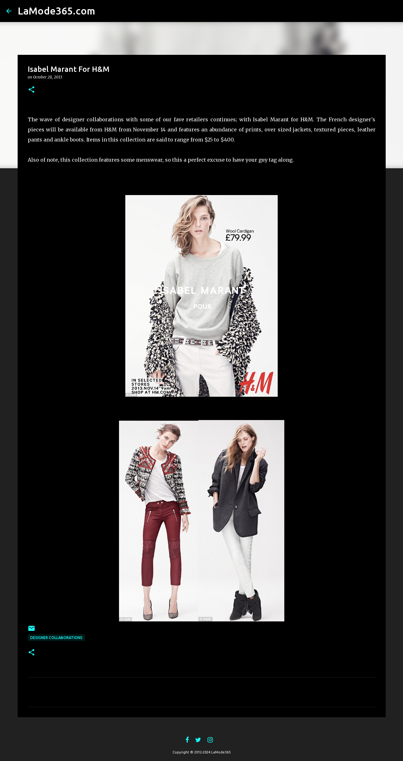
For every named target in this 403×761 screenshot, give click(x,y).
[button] (31, 90)
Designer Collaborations (56, 638)
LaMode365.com (56, 10)
